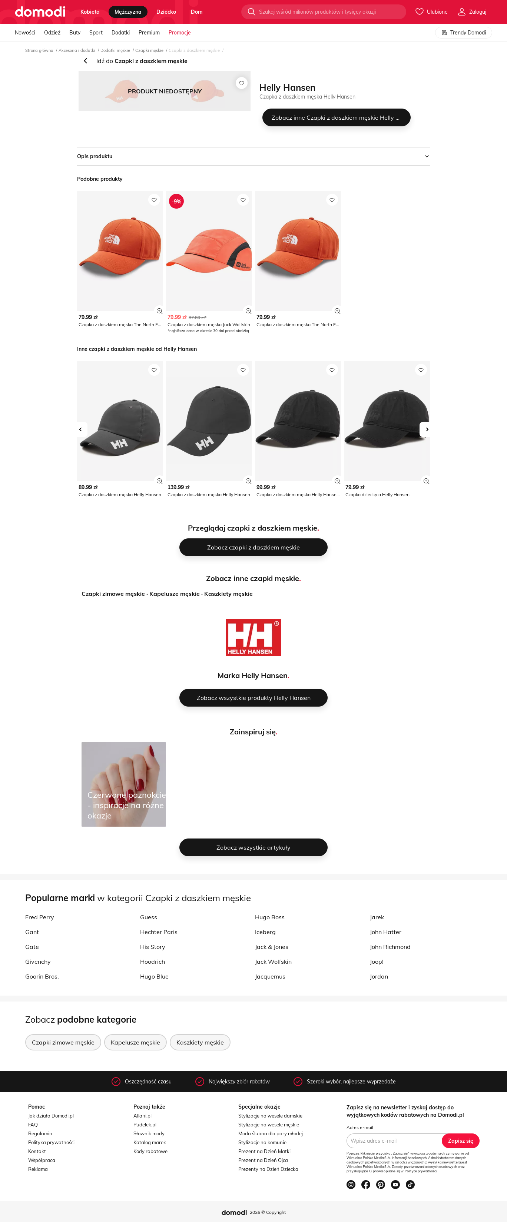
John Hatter (385, 932)
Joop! (377, 961)
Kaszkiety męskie (228, 593)
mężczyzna (128, 12)
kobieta (90, 12)
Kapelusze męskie (174, 593)
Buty (74, 32)
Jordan (379, 976)
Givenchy (38, 961)
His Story (152, 946)
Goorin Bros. (42, 976)
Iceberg (265, 932)
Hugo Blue (154, 976)
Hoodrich (152, 961)
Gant (32, 932)
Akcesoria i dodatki (77, 50)
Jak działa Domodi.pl (51, 1116)
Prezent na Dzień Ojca (263, 1160)
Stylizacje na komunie (262, 1142)
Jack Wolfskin (273, 961)
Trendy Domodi (463, 32)
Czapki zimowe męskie (113, 593)
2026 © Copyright (268, 1212)
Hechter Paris (159, 932)
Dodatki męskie (115, 50)
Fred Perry (39, 917)
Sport (96, 32)
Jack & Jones (271, 946)
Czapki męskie (149, 50)
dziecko (166, 12)
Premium (149, 32)
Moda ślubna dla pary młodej (270, 1133)
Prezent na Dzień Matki (264, 1151)
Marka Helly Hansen (253, 675)
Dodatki (121, 32)
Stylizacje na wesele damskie (270, 1116)
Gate (32, 946)
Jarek (377, 917)
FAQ (33, 1125)
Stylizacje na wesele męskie (268, 1125)
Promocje (180, 32)
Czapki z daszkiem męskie (194, 50)
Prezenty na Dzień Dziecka (268, 1169)
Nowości (25, 32)
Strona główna (39, 50)
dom (197, 12)
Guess (148, 917)
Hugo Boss (270, 917)
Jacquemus (270, 976)
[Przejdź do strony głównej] (40, 11)
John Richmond (390, 946)
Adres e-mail (360, 1127)
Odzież (52, 32)
